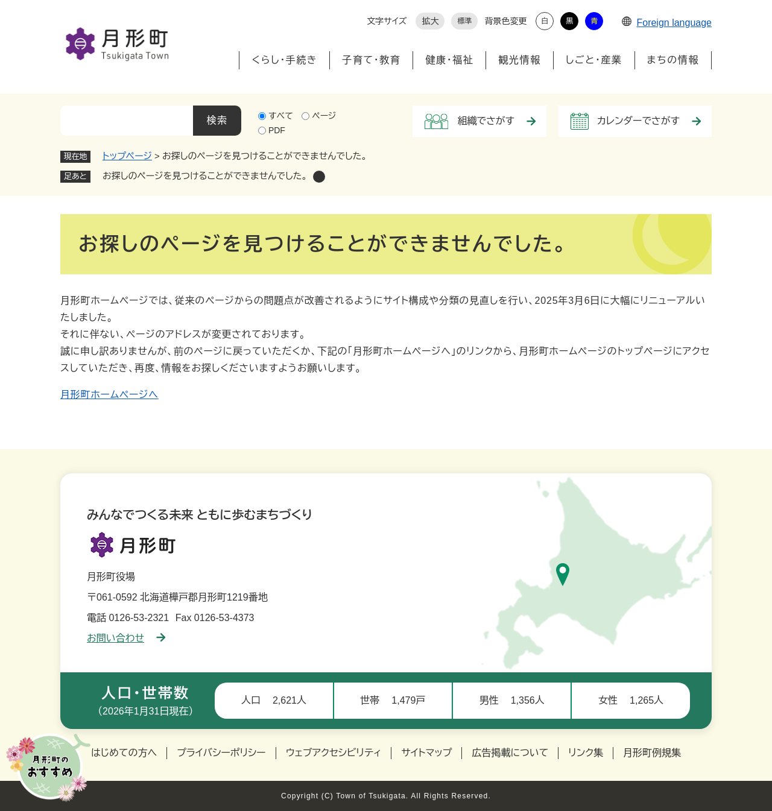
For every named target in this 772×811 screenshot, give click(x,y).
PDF (276, 130)
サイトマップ (426, 753)
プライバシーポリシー (221, 753)
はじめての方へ (124, 753)
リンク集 (585, 753)
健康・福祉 (449, 60)
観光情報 (519, 60)
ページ (324, 116)
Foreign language (667, 22)
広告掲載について (510, 753)
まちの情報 (673, 60)
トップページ (127, 156)
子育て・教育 (371, 60)
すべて (280, 116)
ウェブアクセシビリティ (334, 753)
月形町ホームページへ (109, 395)
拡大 (430, 21)
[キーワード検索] (126, 121)
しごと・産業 (594, 60)
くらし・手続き (284, 60)
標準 (464, 21)
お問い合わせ (126, 638)
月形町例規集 (652, 753)
